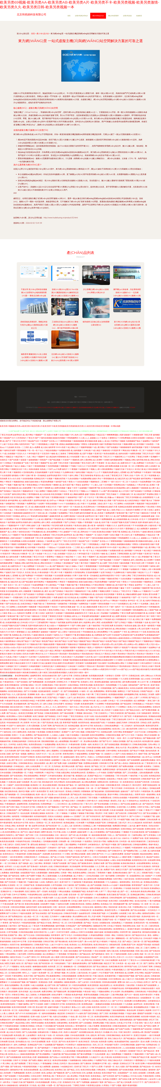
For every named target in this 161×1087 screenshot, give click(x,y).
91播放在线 (119, 497)
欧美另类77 (123, 960)
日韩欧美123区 (68, 920)
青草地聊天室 (81, 1026)
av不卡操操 (101, 773)
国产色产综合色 (89, 1020)
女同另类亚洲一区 (31, 760)
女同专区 (8, 866)
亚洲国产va (4, 860)
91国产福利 (149, 1054)
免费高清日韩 (102, 782)
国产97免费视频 (83, 1082)
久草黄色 (105, 1085)
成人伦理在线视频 (33, 729)
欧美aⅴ (32, 823)
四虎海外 (123, 1051)
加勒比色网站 (87, 1060)
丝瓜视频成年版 (147, 929)
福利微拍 (15, 475)
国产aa (68, 1073)
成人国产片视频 (86, 454)
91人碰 (3, 444)
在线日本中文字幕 (19, 941)
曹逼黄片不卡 (72, 979)
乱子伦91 (156, 1038)
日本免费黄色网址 (139, 1001)
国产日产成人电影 (76, 860)
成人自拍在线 (45, 494)
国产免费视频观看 (36, 682)
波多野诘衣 (138, 1004)
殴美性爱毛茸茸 (152, 726)
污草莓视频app (138, 704)
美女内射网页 (130, 810)
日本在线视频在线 (27, 794)
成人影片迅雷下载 (66, 485)
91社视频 (48, 479)
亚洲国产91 (66, 732)
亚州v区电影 (24, 991)
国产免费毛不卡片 (116, 716)
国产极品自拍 (85, 954)
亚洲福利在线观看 (43, 885)
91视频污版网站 (23, 1004)
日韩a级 (39, 1026)
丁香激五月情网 (142, 457)
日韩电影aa (5, 945)
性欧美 (146, 888)
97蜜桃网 (46, 488)
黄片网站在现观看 (78, 854)
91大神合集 (86, 450)
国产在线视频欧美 (136, 870)
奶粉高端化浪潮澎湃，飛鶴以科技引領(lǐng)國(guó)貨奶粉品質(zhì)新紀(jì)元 (34, 325)
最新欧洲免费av (70, 982)
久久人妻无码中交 (60, 707)
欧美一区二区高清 (61, 988)
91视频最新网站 (51, 582)
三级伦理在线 (31, 960)
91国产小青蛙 (25, 525)
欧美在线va (99, 726)
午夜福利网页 (133, 798)
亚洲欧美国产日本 (128, 945)
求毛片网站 (139, 973)
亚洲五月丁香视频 (14, 879)
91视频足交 (8, 457)
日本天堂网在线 (114, 979)
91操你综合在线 (23, 532)
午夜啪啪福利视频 (104, 826)
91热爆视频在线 (74, 1060)
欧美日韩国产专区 (109, 1073)
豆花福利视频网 (41, 472)
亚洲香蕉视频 (134, 679)
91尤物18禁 (28, 475)
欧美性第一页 (57, 757)
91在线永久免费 (80, 851)
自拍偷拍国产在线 (65, 851)
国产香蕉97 (68, 710)
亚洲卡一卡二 (113, 1051)
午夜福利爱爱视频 (153, 1063)
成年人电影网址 (34, 522)
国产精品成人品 (24, 926)
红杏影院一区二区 (15, 885)
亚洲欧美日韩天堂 (84, 976)
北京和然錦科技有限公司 (86, 407)
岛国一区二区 (142, 926)
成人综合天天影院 (14, 1032)
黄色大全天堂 (121, 748)
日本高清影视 (95, 982)
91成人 (110, 504)
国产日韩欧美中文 (115, 851)
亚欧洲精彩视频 (47, 741)
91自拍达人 (63, 491)
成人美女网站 (72, 1076)
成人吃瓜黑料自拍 (87, 507)
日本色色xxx (115, 804)
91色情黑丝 (87, 841)
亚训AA (122, 710)
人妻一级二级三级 (95, 870)
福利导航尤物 (141, 460)
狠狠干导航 (143, 754)
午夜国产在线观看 (59, 863)
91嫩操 (109, 873)
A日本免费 (139, 766)
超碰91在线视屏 (23, 782)
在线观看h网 (65, 901)
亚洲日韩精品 (126, 829)
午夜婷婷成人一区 (153, 920)
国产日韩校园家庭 (71, 691)
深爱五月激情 (10, 963)
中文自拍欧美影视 (137, 832)
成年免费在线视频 (112, 466)
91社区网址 (130, 457)
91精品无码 (15, 491)
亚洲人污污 (132, 707)
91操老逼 (139, 735)
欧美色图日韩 (148, 741)
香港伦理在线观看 (32, 904)
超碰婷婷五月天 (29, 513)
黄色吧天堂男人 (111, 910)
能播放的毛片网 (99, 926)
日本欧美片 (70, 1013)
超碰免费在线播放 (148, 760)
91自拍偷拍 (111, 723)
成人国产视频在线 (56, 566)
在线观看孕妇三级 (137, 876)
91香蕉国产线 (74, 682)
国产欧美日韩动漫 (65, 1048)
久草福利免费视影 (96, 935)
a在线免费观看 (56, 522)
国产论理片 (35, 829)
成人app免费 (102, 701)
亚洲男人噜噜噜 (56, 710)
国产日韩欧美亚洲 (153, 979)
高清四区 (83, 798)
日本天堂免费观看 (75, 923)
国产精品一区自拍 (91, 923)
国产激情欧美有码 (85, 863)
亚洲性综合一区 (115, 782)
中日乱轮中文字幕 (28, 807)
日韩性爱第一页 (122, 876)
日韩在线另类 (134, 723)
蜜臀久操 (121, 982)
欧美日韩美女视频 (88, 1070)
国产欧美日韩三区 (60, 726)
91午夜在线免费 (7, 904)
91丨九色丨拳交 (29, 457)
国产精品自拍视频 (68, 1054)
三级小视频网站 (70, 844)
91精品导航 (18, 457)
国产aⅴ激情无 (25, 1079)
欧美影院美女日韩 (139, 860)
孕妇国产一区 (96, 957)
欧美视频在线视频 (116, 694)
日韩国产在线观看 (64, 1029)
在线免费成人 (117, 923)
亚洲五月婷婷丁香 (22, 844)
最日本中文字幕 (86, 726)
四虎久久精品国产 (71, 1032)
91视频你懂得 (138, 1054)
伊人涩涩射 (71, 973)
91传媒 (140, 810)
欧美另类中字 (72, 1042)
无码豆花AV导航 (99, 841)
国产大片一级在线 (132, 995)
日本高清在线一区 (131, 788)
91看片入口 (108, 516)
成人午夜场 (13, 529)
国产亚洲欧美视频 (149, 710)
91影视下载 (115, 532)
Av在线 (42, 882)
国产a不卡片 (20, 1013)
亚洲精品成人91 (145, 898)
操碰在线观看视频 (27, 1054)
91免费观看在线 (105, 798)
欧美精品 (43, 988)
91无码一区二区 (140, 475)
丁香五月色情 (62, 463)
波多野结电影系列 (54, 475)
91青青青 (65, 494)
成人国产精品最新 (133, 479)
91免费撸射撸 (100, 895)
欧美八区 (20, 963)
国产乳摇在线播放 (113, 832)
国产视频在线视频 (140, 1020)
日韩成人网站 (10, 826)
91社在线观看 (5, 475)
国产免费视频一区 (55, 951)
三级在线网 (84, 735)
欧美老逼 (97, 1073)
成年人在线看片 (151, 466)
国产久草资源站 (149, 835)
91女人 (41, 450)
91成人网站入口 (72, 447)
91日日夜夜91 (62, 729)
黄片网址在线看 (68, 766)
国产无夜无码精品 (91, 1013)
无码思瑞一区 (73, 898)
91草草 (31, 529)
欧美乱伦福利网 (136, 688)
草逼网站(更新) (152, 494)
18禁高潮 (52, 779)
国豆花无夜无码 (16, 707)
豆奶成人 (43, 469)
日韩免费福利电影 (133, 757)
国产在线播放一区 (67, 679)
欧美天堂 (57, 929)
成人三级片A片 (128, 979)
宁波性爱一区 (109, 1067)
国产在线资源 (146, 1029)
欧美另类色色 (32, 910)
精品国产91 (149, 870)
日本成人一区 (113, 701)
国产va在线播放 (85, 1023)
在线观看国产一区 (125, 1073)
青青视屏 (47, 863)
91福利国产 (155, 441)
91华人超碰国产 (64, 532)
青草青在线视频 (87, 866)
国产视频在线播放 (44, 1038)
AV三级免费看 (112, 913)
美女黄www (53, 794)
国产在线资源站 (16, 776)
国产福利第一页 (18, 819)
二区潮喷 (103, 482)
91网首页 (7, 482)
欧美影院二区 (36, 785)
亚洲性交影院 (150, 829)
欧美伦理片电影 (134, 916)
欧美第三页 (63, 810)
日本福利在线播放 (55, 776)
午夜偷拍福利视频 (112, 704)
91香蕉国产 (42, 460)
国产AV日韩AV (135, 816)
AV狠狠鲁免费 (137, 435)
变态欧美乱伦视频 (103, 532)
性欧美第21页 (137, 888)
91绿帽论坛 (64, 701)
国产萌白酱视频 (132, 1067)
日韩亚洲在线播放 (43, 935)
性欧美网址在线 (129, 926)
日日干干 (156, 1010)
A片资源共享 (115, 450)
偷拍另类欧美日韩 (114, 1048)
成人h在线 (105, 475)
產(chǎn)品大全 (98, 16)
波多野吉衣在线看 (50, 895)
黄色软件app (134, 801)
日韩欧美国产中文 (93, 732)
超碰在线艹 (125, 791)
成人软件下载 (104, 522)
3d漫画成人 (149, 438)
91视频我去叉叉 (139, 857)
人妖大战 (132, 826)
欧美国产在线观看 (132, 854)
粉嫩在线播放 (14, 1029)
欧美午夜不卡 (65, 882)
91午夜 (8, 472)
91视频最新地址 (18, 482)
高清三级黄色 (30, 891)
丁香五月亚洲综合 (76, 716)
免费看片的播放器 (59, 948)
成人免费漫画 (44, 535)
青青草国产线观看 (70, 723)
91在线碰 (149, 450)
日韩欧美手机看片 (71, 913)
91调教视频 (63, 466)
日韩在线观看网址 (82, 920)
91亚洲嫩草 (153, 457)
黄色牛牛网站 (113, 794)
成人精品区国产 (140, 494)
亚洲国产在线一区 (109, 920)
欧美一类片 (122, 738)
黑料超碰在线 (100, 1048)
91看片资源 (33, 463)
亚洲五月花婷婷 (140, 1035)
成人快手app (52, 500)
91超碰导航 (56, 1054)
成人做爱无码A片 (124, 463)
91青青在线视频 (15, 798)
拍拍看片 (35, 1079)
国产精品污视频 (6, 920)
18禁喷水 (84, 444)
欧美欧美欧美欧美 (128, 863)
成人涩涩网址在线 (47, 1070)
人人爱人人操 (67, 826)
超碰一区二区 (25, 507)
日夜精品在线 (134, 676)
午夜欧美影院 (148, 1076)
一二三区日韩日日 (60, 804)
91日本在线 (149, 463)
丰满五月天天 (51, 507)
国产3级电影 (24, 863)
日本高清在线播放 (47, 835)
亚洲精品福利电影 (19, 741)
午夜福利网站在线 (35, 895)
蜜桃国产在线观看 (144, 1013)
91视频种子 (41, 457)
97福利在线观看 (120, 954)
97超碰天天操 (118, 469)
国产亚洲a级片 (33, 866)
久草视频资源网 (44, 995)
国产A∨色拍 (121, 754)
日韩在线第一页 (30, 1048)
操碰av (23, 466)
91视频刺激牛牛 (13, 525)
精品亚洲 (61, 1013)
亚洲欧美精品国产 (34, 854)
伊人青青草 (25, 723)
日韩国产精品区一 (147, 691)
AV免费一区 (51, 1085)
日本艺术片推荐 (63, 932)
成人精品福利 (51, 457)
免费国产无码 (109, 870)
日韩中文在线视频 (86, 932)
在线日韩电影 (104, 801)
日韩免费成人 (36, 841)
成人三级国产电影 (99, 510)
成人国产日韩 (50, 985)
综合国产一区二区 (51, 679)
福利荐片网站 (54, 569)
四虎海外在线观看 (15, 769)
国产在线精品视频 (112, 744)
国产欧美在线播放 (102, 860)
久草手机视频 (56, 885)
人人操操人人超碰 (57, 735)
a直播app (74, 932)
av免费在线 (130, 948)
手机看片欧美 (84, 1076)
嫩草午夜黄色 (142, 826)
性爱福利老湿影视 (84, 1051)
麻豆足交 (48, 1060)
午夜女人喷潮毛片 (94, 760)
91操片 (29, 466)
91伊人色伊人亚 (75, 435)
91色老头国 (104, 529)
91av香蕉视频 (152, 729)
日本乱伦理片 (36, 1076)
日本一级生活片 (61, 835)
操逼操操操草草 (6, 779)
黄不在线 (101, 1035)
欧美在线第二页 (25, 979)
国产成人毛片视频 (50, 888)
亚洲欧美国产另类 (48, 719)
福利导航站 (23, 529)
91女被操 (115, 710)
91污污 (79, 519)
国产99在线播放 (85, 979)
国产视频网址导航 (131, 851)
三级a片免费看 (94, 1026)
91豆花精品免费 (6, 1035)
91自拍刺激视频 (27, 479)
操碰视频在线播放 (72, 444)
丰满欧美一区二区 (137, 450)
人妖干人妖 (71, 697)
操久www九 (131, 982)
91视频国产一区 (40, 435)
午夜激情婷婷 (137, 848)
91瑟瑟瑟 (22, 460)
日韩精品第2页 (86, 910)
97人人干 (97, 472)
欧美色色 (36, 719)
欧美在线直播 (116, 1004)
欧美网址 (3, 885)
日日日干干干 (138, 1082)
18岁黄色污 (109, 676)
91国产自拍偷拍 (135, 491)
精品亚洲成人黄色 (23, 1023)
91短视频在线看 (63, 450)
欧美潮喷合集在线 (86, 1032)
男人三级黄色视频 (49, 876)
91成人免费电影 (137, 463)
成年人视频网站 (52, 751)
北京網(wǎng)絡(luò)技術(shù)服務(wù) (66, 407)
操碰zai (37, 482)
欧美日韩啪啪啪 (39, 870)
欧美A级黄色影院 (45, 907)
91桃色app (51, 547)
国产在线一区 (94, 688)
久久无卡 (129, 957)
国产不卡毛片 (67, 935)
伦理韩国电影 (58, 1038)
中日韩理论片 (70, 1045)
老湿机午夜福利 (133, 929)
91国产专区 (65, 807)
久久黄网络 (131, 807)
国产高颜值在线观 (109, 816)
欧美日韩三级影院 (103, 970)
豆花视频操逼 (43, 960)
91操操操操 (128, 923)
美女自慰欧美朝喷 (50, 785)
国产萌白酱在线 (61, 941)
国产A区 (72, 835)
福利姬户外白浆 (89, 701)
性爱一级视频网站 (56, 982)
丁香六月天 (88, 804)
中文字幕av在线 (59, 832)
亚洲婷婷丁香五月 (135, 1051)
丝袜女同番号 (57, 995)
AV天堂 (135, 1023)
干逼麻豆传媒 (32, 882)
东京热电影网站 (119, 488)
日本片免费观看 (111, 960)
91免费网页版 (30, 504)
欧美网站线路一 (88, 1004)
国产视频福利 (103, 788)
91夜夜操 (67, 995)
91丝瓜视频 (48, 1026)
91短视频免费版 (85, 479)
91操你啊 (48, 541)
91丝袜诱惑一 (149, 444)
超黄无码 (49, 613)
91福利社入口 (5, 535)
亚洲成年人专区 (87, 682)
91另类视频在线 (101, 507)
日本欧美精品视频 (26, 932)
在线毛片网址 (22, 744)
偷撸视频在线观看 (40, 966)
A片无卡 (142, 519)
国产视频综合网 (60, 991)
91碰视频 (32, 1038)
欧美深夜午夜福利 (148, 1017)
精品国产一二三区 (73, 960)
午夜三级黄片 (109, 813)
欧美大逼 (41, 1035)
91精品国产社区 (32, 441)
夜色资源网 (13, 991)
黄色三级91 (152, 701)
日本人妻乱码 (91, 1035)
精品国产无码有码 (152, 973)
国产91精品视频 (146, 748)
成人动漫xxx (51, 626)
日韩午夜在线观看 (67, 957)
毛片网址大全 (66, 998)
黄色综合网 (131, 1010)
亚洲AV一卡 (16, 735)
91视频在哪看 (127, 444)
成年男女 (7, 1082)
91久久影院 (123, 679)
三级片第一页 (138, 941)
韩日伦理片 (137, 785)
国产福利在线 (14, 876)
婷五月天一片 (107, 888)
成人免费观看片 (143, 529)
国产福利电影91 (44, 1048)
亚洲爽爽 (31, 694)
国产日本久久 (19, 960)
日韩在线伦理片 (119, 998)
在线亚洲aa (111, 779)
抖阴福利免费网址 (104, 697)
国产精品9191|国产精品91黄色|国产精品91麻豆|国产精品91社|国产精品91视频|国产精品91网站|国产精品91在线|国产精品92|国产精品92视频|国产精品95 (81, 641)
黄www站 (88, 941)
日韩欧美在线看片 (148, 988)
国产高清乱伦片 (63, 779)
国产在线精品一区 (136, 904)
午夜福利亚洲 (134, 779)
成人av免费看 (35, 447)
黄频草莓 (50, 838)
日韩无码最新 (89, 719)
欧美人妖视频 (149, 848)
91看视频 (73, 469)
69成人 (10, 510)
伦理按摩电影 (46, 804)
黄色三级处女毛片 (115, 1038)
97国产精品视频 (54, 460)
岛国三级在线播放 (71, 951)
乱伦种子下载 (46, 1017)
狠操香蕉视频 (125, 885)
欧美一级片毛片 (38, 1029)
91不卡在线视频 (137, 525)
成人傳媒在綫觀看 (77, 494)
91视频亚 (122, 441)
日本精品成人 (19, 766)
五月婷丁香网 (46, 726)
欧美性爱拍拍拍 (35, 744)
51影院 (101, 516)
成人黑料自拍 (82, 532)
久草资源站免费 (80, 870)
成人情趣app (109, 497)
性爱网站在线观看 (91, 763)
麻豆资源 (120, 948)
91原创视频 (16, 463)
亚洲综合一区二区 (43, 823)
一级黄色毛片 (45, 920)
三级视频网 (37, 970)
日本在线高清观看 (77, 1035)
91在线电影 (6, 513)
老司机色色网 (139, 726)
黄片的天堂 (18, 920)
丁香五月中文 (73, 491)
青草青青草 (55, 935)
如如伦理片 (135, 1042)
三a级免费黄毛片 (9, 870)
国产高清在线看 (85, 951)
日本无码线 (27, 901)
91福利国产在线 (60, 482)
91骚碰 (37, 497)
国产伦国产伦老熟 (122, 1029)
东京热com (53, 441)
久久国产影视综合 (135, 738)
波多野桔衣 (17, 435)
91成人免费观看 (44, 1067)
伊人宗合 (114, 1032)
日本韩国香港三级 (70, 1079)
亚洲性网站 (52, 851)
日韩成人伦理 (146, 723)
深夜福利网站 (62, 1023)
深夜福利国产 (133, 685)
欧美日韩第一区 (73, 970)
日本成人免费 (76, 901)
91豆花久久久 (20, 454)
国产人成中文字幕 (65, 676)
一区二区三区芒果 (54, 754)
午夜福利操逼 (87, 882)
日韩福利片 (52, 848)
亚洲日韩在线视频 (147, 798)
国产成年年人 (86, 857)
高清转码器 (146, 916)
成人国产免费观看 (120, 516)
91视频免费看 (124, 910)
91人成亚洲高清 (54, 601)
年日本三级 (35, 723)
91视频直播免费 (53, 629)
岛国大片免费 (52, 435)
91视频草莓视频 (85, 447)
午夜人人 (111, 835)
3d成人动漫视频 (37, 985)
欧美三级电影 (38, 716)
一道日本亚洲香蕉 (15, 857)
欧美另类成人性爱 (29, 1057)
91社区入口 (80, 466)
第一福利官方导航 (88, 729)
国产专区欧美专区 (93, 816)
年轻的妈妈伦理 (13, 723)
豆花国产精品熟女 (17, 1001)
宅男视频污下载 (25, 719)
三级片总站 (81, 738)
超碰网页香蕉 (35, 676)
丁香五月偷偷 (110, 494)
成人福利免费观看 (51, 901)
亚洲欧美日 (86, 819)
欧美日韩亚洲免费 (19, 1007)
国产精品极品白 (130, 1038)
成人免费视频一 (140, 701)
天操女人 (91, 757)
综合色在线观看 (101, 716)
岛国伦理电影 (24, 1010)
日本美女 (154, 1042)
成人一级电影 (113, 1063)
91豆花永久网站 (12, 444)
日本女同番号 (59, 704)
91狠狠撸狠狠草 (124, 447)
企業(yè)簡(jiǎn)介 (81, 16)
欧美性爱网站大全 (12, 832)
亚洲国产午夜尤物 (78, 694)
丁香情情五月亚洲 (55, 616)
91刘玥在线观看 (83, 829)
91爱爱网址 (49, 557)
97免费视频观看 (18, 1073)
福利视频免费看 (116, 460)
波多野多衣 (87, 807)
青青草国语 (119, 973)
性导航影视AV (73, 954)
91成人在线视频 (8, 454)
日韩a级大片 (126, 785)
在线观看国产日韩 (151, 957)
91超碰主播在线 (146, 532)
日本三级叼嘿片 (71, 938)
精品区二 (77, 1010)
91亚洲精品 (15, 516)
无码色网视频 (111, 685)
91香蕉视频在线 (108, 479)
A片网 (21, 475)
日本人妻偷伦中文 (19, 788)
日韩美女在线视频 (120, 798)
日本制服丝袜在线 (12, 948)
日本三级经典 (68, 885)
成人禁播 (107, 500)
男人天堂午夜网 (94, 916)
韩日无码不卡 (56, 1079)
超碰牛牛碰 (140, 1045)
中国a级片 (149, 704)
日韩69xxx (142, 729)
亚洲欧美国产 (12, 810)
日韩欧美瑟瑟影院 (51, 713)
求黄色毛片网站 (18, 995)
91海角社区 (56, 920)
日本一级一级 (57, 788)
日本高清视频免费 (42, 1082)
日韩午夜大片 (92, 801)
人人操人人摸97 (133, 697)
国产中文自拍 (29, 935)
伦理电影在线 (151, 1045)
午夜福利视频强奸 (151, 769)
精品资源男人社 (106, 985)
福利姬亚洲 (24, 1085)
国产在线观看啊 (133, 760)
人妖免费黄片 (31, 1035)
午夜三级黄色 (45, 1079)
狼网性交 (121, 691)
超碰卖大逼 (8, 497)
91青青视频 (87, 522)
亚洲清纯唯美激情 (112, 791)
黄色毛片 (98, 1032)
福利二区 (129, 494)
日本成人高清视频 (78, 779)
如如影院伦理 (84, 913)
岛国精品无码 (39, 479)
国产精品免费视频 (151, 941)
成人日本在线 (132, 519)
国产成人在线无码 (134, 741)
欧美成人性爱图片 (110, 1079)
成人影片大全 (115, 838)
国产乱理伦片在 (136, 938)
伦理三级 (38, 998)
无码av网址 (152, 744)
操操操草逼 (72, 497)
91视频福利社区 (27, 491)
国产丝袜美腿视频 (63, 719)
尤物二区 (139, 948)
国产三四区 (104, 1013)
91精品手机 (49, 773)
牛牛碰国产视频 (123, 819)
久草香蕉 (144, 697)
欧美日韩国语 (45, 760)
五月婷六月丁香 (80, 929)
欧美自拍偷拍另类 (49, 676)
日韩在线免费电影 (111, 726)
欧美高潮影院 (50, 1023)
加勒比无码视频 (119, 741)
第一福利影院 (99, 525)
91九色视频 (128, 1004)
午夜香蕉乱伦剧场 (93, 1085)
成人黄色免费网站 (50, 532)
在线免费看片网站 (126, 901)
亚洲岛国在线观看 (109, 982)
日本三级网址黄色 (19, 732)
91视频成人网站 (129, 460)
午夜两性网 (39, 773)
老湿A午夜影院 (100, 779)
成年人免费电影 (20, 1045)
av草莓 (90, 851)
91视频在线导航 (59, 479)
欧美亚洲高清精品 (15, 691)
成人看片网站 (27, 435)
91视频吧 (127, 848)
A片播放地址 (49, 594)
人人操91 (52, 932)
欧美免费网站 (107, 760)
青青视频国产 (128, 732)
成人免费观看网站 (97, 691)
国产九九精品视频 (29, 1032)
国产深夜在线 (15, 1067)
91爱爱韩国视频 (64, 441)
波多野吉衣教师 (21, 522)
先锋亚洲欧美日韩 (116, 966)
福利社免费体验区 (75, 848)
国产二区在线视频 (130, 773)
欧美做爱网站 (98, 910)
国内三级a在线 (113, 951)
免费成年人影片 (52, 882)
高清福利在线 (34, 804)
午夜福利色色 (8, 682)
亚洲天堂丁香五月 (81, 1067)
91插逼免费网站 (81, 754)
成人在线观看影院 (146, 497)
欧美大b (3, 1085)
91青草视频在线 (32, 494)
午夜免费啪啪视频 (47, 926)
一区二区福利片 (126, 726)
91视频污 (62, 697)
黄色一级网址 (153, 935)
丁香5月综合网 (121, 776)
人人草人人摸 (72, 798)
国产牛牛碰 (26, 879)
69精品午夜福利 (138, 920)
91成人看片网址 (98, 447)
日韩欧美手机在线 (79, 1029)
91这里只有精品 (54, 472)
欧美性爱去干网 (67, 1057)
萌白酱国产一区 (76, 741)
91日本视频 (107, 485)
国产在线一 (63, 848)
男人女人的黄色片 (81, 1048)
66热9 (55, 510)
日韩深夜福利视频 (103, 1010)
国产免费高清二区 (64, 985)
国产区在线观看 (14, 901)
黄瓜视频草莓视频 (75, 991)
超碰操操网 (145, 516)
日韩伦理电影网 (115, 898)
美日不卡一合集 (18, 729)
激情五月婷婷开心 (7, 835)
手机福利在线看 (108, 916)
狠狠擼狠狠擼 (43, 1057)
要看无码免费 (149, 688)
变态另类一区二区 (86, 1017)
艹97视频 (7, 485)
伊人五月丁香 (143, 682)
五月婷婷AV (55, 916)
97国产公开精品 (69, 522)
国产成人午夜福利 (100, 941)
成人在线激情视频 (120, 519)
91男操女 (77, 485)
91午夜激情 (146, 472)
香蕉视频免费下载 (120, 904)
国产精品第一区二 (60, 860)
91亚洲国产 (44, 441)
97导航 (50, 988)
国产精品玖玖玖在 (139, 935)
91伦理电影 (146, 491)
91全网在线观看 (102, 988)
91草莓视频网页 (71, 438)
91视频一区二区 (6, 960)
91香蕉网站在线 (118, 485)
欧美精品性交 (100, 938)
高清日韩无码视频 (22, 785)
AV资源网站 (9, 519)
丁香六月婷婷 (37, 488)
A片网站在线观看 (119, 757)
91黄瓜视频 (156, 472)
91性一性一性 (32, 450)
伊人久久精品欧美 (135, 823)
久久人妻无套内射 (19, 694)
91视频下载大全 (145, 500)
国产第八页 (91, 838)
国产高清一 (112, 738)
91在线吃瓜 (53, 560)
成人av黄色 (12, 532)
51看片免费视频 (154, 901)
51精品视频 (138, 957)
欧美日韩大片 (62, 744)
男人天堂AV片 (119, 957)
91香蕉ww (71, 482)
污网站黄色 (101, 1070)
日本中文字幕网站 (19, 895)
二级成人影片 (101, 504)
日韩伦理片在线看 (102, 848)
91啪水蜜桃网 (18, 891)
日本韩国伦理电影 (80, 935)
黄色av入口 (18, 779)
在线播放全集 (105, 923)
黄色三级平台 (81, 757)
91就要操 (72, 813)
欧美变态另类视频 (26, 713)
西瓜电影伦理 (47, 782)
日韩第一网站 (66, 873)
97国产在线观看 (9, 1076)
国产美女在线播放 (150, 813)
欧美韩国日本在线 (120, 1057)
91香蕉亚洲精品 (31, 485)
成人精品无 (112, 463)
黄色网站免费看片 (144, 1038)
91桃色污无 (47, 510)
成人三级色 (111, 510)
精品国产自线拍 (152, 857)
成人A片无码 (124, 491)
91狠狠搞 (64, 813)
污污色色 (33, 1085)
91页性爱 (152, 513)
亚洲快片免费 (99, 863)
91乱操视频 (91, 504)
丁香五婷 (35, 926)
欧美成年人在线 (46, 866)
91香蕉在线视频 (50, 504)
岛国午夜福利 (143, 522)
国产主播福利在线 (124, 844)
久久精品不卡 (94, 1057)
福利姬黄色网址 (138, 507)
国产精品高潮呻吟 (134, 970)
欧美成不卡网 (92, 891)
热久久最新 (120, 1067)
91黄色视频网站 (85, 510)
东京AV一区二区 (121, 482)
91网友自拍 (125, 450)
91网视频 (79, 713)
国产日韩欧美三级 (27, 948)
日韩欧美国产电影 (98, 913)
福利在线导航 (115, 682)
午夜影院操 (146, 791)
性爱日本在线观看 (12, 998)
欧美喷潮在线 (24, 829)
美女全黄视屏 (20, 888)
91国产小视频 (116, 1085)
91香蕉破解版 (20, 450)
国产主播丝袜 (86, 1063)
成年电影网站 (13, 500)
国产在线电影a (76, 701)
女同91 (33, 791)
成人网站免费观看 (89, 782)
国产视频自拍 (53, 807)
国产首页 (128, 716)
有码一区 (155, 916)
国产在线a (26, 748)
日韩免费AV (81, 801)
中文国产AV (11, 726)
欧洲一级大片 (41, 794)
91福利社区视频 (13, 507)
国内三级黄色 (33, 788)
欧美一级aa (41, 694)
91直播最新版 (109, 776)
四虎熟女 (57, 801)
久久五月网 (100, 866)
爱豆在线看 (100, 494)
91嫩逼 (68, 488)
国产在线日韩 (121, 813)
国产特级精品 (50, 716)
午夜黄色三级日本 (124, 935)
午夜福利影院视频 (28, 923)
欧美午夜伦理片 (146, 995)
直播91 (47, 1004)
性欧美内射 (113, 907)
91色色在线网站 (23, 1076)
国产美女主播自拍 (100, 966)
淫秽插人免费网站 (93, 904)
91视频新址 (15, 966)
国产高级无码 (148, 804)
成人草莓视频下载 (95, 457)
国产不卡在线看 (36, 1004)
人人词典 (143, 851)
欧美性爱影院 (119, 985)
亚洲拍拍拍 (43, 982)
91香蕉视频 (20, 504)
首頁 (69, 16)
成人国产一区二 (123, 891)
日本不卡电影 (62, 716)
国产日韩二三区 (32, 835)
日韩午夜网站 (111, 751)
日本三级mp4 (51, 810)
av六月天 (72, 769)
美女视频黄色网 (20, 704)
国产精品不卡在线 (135, 1026)
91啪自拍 (52, 622)
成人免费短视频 (11, 679)
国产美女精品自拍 (55, 913)
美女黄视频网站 (127, 991)
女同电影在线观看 (103, 757)
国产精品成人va (114, 857)
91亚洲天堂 (97, 454)
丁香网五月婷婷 (78, 1085)
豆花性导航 (121, 807)
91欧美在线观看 (108, 454)
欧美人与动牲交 (149, 970)
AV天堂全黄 (5, 907)
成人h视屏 (55, 957)
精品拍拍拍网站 (146, 854)
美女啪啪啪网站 (14, 801)
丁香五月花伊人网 (87, 463)
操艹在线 (25, 463)
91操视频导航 (9, 504)
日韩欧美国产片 (13, 813)
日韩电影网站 (152, 732)
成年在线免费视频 (27, 848)
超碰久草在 (96, 479)
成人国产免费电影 (134, 472)
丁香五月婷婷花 (101, 694)
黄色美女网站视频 (148, 891)
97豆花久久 (129, 469)
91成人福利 (36, 929)
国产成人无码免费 (27, 851)
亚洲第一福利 (86, 744)
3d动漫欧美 (81, 529)
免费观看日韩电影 (120, 826)
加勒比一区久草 (34, 685)
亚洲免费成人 (155, 888)
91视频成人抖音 (56, 1032)
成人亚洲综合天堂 (75, 804)
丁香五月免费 (73, 513)
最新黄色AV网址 (101, 907)
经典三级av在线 (142, 951)
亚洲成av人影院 (70, 788)
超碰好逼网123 (83, 832)
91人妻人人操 (96, 485)
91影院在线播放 (26, 519)
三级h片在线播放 (72, 735)
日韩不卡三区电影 (20, 1060)
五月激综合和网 (14, 973)
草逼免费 (34, 516)
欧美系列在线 (84, 723)
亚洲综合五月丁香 (127, 1063)
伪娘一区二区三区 (147, 954)
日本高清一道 (121, 963)
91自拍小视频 (63, 435)
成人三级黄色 (60, 454)
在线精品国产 (41, 848)
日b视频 (106, 1032)
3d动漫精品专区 (66, 1067)
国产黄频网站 (6, 898)
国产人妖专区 (83, 982)
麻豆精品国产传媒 (78, 748)
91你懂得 (106, 460)
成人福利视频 (75, 450)
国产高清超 (39, 713)
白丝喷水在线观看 (137, 438)
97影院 (145, 447)
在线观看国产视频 (75, 763)
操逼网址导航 (43, 938)
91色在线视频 (6, 1060)
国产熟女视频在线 (136, 769)
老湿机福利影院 (44, 691)
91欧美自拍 (77, 525)
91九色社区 (133, 482)
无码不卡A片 (41, 754)
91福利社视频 (79, 472)
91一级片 (111, 482)
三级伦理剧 (130, 985)
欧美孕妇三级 (60, 1070)
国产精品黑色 (39, 976)
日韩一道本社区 (59, 907)
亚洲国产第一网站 (15, 935)
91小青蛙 (66, 854)
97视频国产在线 (124, 920)
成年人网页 (45, 522)
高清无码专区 (56, 854)
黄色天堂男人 (67, 929)
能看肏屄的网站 (148, 913)
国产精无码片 (15, 923)
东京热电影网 (50, 682)
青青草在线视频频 (91, 995)
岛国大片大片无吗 (116, 529)
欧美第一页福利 (23, 688)
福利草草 (51, 447)
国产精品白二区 (11, 829)
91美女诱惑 (150, 507)
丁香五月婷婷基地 (86, 475)
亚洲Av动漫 (35, 1017)
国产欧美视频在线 (56, 938)
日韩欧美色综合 (133, 998)
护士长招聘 (115, 991)
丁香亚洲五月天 (116, 475)
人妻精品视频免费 (48, 829)
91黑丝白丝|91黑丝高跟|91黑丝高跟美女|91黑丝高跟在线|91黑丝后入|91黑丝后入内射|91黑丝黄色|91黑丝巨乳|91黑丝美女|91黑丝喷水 (101, 654)
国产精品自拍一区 (147, 1067)
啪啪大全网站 (77, 719)
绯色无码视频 (56, 494)
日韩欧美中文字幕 (58, 1004)
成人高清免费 (54, 579)
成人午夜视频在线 (69, 519)
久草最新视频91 (11, 929)
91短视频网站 (62, 513)
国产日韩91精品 (13, 807)
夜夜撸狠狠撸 (99, 882)
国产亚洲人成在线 (142, 976)
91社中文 (90, 497)
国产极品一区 (39, 738)
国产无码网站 (80, 885)
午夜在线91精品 (89, 991)
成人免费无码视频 (58, 488)
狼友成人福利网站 (74, 948)
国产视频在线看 (149, 738)
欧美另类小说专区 (99, 1007)
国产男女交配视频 (112, 863)
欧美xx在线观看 (139, 1073)
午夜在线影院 (14, 710)
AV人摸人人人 (84, 438)
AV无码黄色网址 (27, 472)
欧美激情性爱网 (87, 704)
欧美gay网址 (114, 1020)
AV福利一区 (84, 691)
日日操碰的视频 (66, 751)
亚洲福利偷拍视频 (127, 951)
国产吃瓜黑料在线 (139, 1079)
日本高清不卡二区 (65, 1010)
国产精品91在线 (31, 963)
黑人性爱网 (25, 985)
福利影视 (16, 816)
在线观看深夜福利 (64, 688)
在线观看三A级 (125, 913)
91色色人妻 (73, 1017)
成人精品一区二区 (31, 916)
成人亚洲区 (150, 485)
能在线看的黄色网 (99, 835)
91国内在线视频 (45, 438)
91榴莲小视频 (47, 819)
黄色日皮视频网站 (12, 985)
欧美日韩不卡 (127, 1035)
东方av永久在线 (14, 479)
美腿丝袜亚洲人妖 (136, 763)
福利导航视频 (137, 447)
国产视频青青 (28, 1082)
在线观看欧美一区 (147, 998)
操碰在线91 (23, 1051)
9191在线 (92, 532)
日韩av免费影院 (13, 851)
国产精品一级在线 (83, 766)
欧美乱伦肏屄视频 (43, 757)
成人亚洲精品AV (49, 954)
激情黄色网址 (125, 882)
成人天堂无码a (134, 532)
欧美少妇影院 (26, 966)
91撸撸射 (55, 485)
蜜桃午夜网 (127, 857)
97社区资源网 (91, 466)
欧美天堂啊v (140, 1063)
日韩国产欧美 (29, 885)
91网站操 (60, 500)
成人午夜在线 (106, 1057)
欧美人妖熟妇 (47, 1073)
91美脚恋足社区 (15, 469)
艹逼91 (33, 444)
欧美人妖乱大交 (61, 769)
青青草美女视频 (86, 685)
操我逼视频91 (43, 516)
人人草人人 (47, 707)
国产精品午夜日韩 (31, 769)
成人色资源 (98, 513)
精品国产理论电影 (144, 945)
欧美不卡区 (148, 885)
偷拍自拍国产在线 (97, 723)
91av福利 (79, 1013)
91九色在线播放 (72, 479)
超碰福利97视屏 (97, 1082)
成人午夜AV (81, 504)
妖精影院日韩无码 (72, 1038)
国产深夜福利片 (87, 895)
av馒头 (113, 860)
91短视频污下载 (148, 816)
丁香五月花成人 (33, 1063)
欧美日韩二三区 (118, 729)
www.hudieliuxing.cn (45, 407)
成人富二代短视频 (49, 513)
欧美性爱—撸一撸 (24, 826)
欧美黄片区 (110, 707)
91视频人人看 (94, 469)
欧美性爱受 (18, 951)
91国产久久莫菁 (96, 1067)
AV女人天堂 (41, 838)
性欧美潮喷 (140, 979)
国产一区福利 (42, 891)
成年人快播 (63, 895)
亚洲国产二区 (79, 816)
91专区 (74, 532)
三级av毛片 (66, 760)
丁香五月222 (107, 457)
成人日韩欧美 (44, 910)
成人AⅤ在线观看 (72, 457)
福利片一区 (67, 507)
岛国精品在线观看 (125, 507)
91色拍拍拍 (51, 1029)
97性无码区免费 (56, 525)
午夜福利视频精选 (12, 848)
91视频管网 (135, 1029)
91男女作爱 (141, 485)
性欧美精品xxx (89, 794)
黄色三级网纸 (60, 1020)
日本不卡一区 (132, 719)
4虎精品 (62, 444)
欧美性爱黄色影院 (12, 757)
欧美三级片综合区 (57, 791)
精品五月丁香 (109, 963)
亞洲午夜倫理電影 (19, 938)
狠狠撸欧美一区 (70, 966)
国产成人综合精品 (92, 1001)
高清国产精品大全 (95, 776)
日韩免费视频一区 (19, 773)
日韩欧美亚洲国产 (7, 1023)
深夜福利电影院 (40, 951)
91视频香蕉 (16, 472)
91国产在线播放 (111, 447)
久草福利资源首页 (33, 819)
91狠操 (54, 1048)
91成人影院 (143, 776)
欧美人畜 (58, 723)
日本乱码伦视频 (92, 876)
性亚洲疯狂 (91, 697)
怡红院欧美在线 (11, 791)
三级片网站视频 (117, 995)
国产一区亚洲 (5, 976)
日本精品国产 (71, 926)
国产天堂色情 (10, 882)
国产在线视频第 (86, 898)
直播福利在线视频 (102, 1004)
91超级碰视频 (32, 460)
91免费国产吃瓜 (100, 1060)
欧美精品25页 (106, 904)
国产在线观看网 (150, 985)
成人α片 (90, 779)
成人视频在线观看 (38, 507)
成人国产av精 (39, 810)
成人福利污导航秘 (96, 500)
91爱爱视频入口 (130, 529)
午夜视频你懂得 (26, 816)
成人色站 (44, 447)
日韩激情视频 (106, 688)
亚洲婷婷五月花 (69, 1082)
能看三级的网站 (108, 748)
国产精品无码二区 (35, 704)
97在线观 (127, 888)
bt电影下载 (54, 444)
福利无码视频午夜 (86, 513)
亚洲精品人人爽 (89, 826)
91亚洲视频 (54, 497)
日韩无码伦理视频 (18, 907)
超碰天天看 (112, 507)
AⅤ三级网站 (118, 504)
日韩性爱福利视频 (10, 719)
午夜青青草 (82, 844)
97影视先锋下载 (121, 513)
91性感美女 (69, 500)
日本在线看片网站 (38, 751)
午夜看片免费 (47, 898)
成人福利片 (36, 879)
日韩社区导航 (48, 941)
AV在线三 (150, 510)
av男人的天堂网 (92, 529)
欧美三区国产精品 (50, 697)
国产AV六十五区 (128, 735)
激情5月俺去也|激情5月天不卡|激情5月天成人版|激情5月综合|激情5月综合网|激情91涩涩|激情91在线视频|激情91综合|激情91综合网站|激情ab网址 (66, 663)
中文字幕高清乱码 (76, 1001)
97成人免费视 (39, 491)
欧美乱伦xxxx (13, 1054)
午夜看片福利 (48, 1020)
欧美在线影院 (123, 751)
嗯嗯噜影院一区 (122, 938)
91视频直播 (139, 504)
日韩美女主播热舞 (80, 676)
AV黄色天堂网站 (53, 610)
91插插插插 (143, 488)
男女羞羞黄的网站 (53, 976)
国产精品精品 (130, 713)
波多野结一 (86, 485)
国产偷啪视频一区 (12, 794)
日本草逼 (12, 744)
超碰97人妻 (35, 525)
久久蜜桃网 (71, 832)
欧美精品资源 (154, 776)
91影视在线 (92, 929)
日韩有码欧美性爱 (147, 960)
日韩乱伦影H (104, 995)
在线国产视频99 (61, 1001)
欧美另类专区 (57, 823)
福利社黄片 (21, 726)
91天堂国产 (65, 460)
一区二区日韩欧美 (10, 863)
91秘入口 (16, 466)
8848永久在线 (136, 1076)
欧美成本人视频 (62, 1035)
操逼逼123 (63, 497)
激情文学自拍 (15, 957)
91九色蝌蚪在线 (67, 472)
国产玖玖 (24, 832)
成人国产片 (6, 441)
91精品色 (89, 472)
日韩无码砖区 (8, 888)
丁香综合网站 (79, 710)
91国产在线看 (13, 460)
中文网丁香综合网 (128, 866)
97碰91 (60, 507)
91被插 (96, 519)
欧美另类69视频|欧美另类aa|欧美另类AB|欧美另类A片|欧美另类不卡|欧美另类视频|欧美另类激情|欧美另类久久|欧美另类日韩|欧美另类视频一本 (56, 426)
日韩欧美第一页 (63, 748)
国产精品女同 (76, 794)
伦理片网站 (117, 732)
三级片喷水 (12, 926)
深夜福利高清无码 (20, 898)
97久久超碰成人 (112, 882)
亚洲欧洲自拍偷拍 (120, 873)
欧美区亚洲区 (17, 838)
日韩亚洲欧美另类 (113, 785)
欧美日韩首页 (84, 1042)
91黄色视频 (62, 954)
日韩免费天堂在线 (7, 1042)
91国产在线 (44, 497)
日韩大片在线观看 (100, 857)
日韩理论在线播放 (34, 954)
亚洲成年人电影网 (144, 1010)
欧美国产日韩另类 (142, 782)
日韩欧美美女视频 (113, 735)
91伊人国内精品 (50, 585)
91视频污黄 (21, 882)
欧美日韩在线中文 (101, 945)
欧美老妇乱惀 (101, 794)
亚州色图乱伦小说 (23, 1042)
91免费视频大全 (40, 529)
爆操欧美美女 (123, 688)
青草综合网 (45, 957)
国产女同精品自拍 (35, 1020)
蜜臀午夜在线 (46, 832)
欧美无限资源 (93, 985)
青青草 (137, 794)
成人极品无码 (120, 479)
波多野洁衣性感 (38, 826)
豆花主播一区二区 (127, 466)
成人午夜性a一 (79, 876)
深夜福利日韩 (43, 1032)
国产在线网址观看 (58, 910)
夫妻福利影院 (93, 444)
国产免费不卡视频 (34, 876)
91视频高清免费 (107, 472)
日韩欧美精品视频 (139, 744)
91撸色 (27, 707)
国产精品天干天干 (48, 748)
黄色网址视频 (98, 1023)
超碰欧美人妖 (136, 804)
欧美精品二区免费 (147, 694)
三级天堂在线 (129, 879)
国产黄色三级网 (150, 1026)
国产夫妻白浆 (46, 1051)
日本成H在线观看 (117, 810)
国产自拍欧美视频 (126, 1070)
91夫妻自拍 (11, 782)
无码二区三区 (98, 1045)
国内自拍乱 (88, 713)
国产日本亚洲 (108, 1076)
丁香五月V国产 (33, 438)
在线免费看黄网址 (144, 863)
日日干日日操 (140, 732)
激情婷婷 (152, 1070)
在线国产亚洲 (100, 823)
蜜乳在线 (34, 844)
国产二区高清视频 (100, 979)
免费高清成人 (96, 1079)
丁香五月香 (147, 435)
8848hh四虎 (60, 447)
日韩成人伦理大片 (143, 982)
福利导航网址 (146, 479)
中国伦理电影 (152, 991)
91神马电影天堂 (33, 454)
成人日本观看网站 (97, 832)
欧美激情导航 (110, 976)
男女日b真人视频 (19, 910)
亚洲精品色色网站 (151, 882)
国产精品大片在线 (44, 923)
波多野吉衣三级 (91, 516)
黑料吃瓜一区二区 (60, 923)
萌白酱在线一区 (62, 829)
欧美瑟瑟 (53, 891)
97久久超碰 (122, 685)
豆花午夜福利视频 (35, 941)
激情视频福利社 (27, 945)
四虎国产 (149, 876)
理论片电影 (111, 891)
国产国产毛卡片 (105, 741)
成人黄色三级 (87, 519)
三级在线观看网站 (118, 1010)
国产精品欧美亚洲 (41, 735)
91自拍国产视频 (116, 522)
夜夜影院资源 (106, 1026)
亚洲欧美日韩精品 (27, 1026)
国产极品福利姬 (97, 791)
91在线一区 (51, 1035)
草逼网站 (102, 738)
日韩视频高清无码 (85, 966)
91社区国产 (6, 494)
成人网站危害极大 (69, 529)
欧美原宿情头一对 (88, 970)
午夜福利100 (89, 848)
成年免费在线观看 (129, 682)
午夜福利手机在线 (12, 701)
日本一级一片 (91, 788)
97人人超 (36, 519)
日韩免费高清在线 (99, 1051)
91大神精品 (6, 463)
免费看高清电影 (109, 769)
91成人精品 (95, 450)
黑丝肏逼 (61, 785)
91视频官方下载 (17, 535)
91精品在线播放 (50, 450)
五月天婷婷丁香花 (10, 1017)
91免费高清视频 (134, 454)
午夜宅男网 (40, 701)
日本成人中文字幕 (124, 1023)
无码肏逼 (89, 751)
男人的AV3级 (36, 782)
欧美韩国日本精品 (27, 701)
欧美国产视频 (129, 976)
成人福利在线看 (121, 454)
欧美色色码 (135, 891)
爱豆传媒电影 (112, 491)
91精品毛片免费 (56, 844)
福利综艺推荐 (31, 907)
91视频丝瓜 (93, 491)
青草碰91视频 (60, 973)
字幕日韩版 (89, 813)
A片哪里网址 (140, 466)
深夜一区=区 (36, 688)
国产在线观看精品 (130, 898)
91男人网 (52, 572)
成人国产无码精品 (56, 591)
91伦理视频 (89, 823)
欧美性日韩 (39, 798)
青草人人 (26, 973)
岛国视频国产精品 (133, 441)
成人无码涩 (105, 710)
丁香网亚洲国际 (73, 454)
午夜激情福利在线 (140, 716)
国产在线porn (55, 1057)
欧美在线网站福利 (73, 782)
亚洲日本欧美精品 (62, 838)
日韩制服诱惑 (24, 1017)
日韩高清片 (128, 1060)
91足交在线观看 (64, 879)
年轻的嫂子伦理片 (112, 1045)
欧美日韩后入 (116, 848)
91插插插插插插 (78, 441)
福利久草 (152, 522)
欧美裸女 (148, 766)
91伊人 (25, 469)
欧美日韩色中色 (40, 932)
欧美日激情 (111, 895)
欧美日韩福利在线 (117, 1017)
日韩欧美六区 (41, 807)
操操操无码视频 (58, 438)
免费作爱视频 (96, 920)
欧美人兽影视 (5, 910)
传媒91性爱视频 (105, 444)
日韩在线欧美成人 (127, 794)
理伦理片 (99, 813)
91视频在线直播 (16, 988)
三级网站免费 (99, 751)
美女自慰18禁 (41, 1007)
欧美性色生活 (8, 854)
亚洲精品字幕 (27, 738)
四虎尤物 (31, 732)
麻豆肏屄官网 (132, 729)
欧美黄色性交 (128, 782)
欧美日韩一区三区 (10, 1010)
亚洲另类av (77, 826)
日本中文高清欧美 (144, 866)
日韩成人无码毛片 (60, 1063)
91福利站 (101, 466)
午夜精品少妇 (89, 988)
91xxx (156, 463)
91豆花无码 (44, 454)
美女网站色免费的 (91, 741)
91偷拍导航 (45, 525)
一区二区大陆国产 (10, 1051)
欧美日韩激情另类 (138, 841)
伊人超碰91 (93, 973)
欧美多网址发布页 (78, 773)
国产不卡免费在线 (78, 838)
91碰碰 (52, 454)
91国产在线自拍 (117, 500)
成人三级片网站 (36, 863)
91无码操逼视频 (46, 550)
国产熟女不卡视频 (137, 751)
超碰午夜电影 (53, 1007)
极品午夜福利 (34, 832)
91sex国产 (103, 491)
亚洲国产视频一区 (96, 754)
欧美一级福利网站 (148, 794)
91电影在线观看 (25, 913)
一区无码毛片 (152, 910)
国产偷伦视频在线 (66, 870)
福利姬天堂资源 (60, 798)
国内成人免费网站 (31, 988)
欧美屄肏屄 (148, 823)
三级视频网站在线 (125, 1007)
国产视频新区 (32, 982)
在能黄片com (109, 754)
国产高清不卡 (123, 816)
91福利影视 (76, 882)
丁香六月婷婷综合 (35, 510)
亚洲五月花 (107, 957)
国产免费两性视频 (95, 963)
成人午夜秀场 (112, 441)
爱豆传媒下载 (69, 776)
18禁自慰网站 (10, 954)
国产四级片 (20, 835)
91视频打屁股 (60, 970)
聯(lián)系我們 (113, 16)
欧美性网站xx (12, 716)
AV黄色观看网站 (106, 469)
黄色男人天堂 (116, 801)
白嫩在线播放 (66, 916)
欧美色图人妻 (19, 1035)
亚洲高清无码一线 (141, 923)
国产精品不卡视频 (109, 844)
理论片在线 (85, 707)
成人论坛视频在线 (34, 888)
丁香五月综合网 (6, 435)
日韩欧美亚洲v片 (31, 857)
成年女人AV (25, 516)
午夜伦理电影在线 (73, 819)
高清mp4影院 (133, 954)
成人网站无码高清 (44, 563)
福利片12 (65, 469)
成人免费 (53, 463)
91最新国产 (53, 632)
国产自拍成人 (52, 870)
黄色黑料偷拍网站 (22, 676)
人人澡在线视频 (128, 1048)
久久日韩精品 (51, 1010)
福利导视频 (60, 926)
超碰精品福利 (69, 757)
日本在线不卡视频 (150, 938)
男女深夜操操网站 (31, 776)
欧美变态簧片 (99, 685)
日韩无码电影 (76, 841)
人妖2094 (54, 945)
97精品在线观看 (150, 504)
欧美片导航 (28, 976)
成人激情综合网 (90, 879)
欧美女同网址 (102, 1020)
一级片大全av (73, 707)
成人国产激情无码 (54, 529)
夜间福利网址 (15, 738)
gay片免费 (57, 469)
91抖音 (64, 475)
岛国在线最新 (34, 469)
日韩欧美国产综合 (41, 945)
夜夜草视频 (15, 873)
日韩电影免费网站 (140, 844)
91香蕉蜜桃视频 (39, 466)
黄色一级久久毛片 (146, 1023)
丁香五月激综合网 (119, 719)
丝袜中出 (126, 838)
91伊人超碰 (62, 510)
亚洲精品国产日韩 (35, 1045)
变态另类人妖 (137, 882)
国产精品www (110, 1082)
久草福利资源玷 (102, 838)
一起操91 (34, 973)
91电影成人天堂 (115, 941)
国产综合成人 (12, 713)
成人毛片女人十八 (97, 707)
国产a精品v (127, 941)
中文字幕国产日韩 (106, 973)
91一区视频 (121, 494)
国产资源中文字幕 (57, 960)
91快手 (50, 469)
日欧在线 (91, 873)
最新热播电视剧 (126, 1020)
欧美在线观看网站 (104, 729)
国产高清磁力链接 (103, 719)
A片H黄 (143, 510)
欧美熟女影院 (45, 788)
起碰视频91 (56, 760)
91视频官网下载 (93, 488)
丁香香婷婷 (100, 873)
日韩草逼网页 (112, 766)
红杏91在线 (89, 716)
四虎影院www (42, 779)
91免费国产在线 (137, 838)
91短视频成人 (130, 485)
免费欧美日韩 (113, 841)
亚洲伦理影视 (149, 1004)
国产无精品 (72, 863)
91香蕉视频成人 (42, 444)
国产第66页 (145, 685)
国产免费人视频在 (36, 1060)
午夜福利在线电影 (12, 1026)
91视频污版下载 (18, 485)
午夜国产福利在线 (72, 857)
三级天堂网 (21, 954)
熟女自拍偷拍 (74, 1063)
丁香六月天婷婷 (116, 788)
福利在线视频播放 (49, 1013)
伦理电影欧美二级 (47, 1001)
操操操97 (127, 435)
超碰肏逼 (3, 926)
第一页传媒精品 (40, 475)
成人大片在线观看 (112, 866)
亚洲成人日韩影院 (73, 791)
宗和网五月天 (62, 682)
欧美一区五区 (52, 1042)
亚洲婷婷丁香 (98, 960)
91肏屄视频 (10, 522)
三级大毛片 (122, 823)
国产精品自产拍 (76, 988)
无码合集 (94, 1042)
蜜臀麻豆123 (5, 982)
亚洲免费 (127, 1001)
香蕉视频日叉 (15, 860)
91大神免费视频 (123, 438)
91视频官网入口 (119, 457)
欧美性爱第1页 (43, 791)
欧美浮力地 (15, 945)
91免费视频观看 (106, 519)
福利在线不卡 (29, 779)
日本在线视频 (5, 773)
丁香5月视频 (92, 798)
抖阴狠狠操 (61, 457)
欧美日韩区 (113, 901)
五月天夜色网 (10, 751)
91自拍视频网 (72, 510)
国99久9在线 (63, 945)
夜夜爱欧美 (13, 697)
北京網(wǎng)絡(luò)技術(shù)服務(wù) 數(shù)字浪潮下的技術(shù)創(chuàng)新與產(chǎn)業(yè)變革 (65, 357)
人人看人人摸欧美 (7, 1013)
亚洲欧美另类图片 (53, 732)
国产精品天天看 (143, 1057)
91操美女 (103, 438)
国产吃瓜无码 (38, 979)
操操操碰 (81, 788)
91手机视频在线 (36, 532)
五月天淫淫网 (36, 707)
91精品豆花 (100, 435)
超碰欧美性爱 (54, 516)
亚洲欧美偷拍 (47, 685)
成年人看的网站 (86, 460)
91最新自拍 (144, 513)
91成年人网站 (73, 475)
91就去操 (76, 507)
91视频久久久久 (111, 525)
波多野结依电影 (40, 500)
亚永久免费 (145, 1042)
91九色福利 (9, 447)
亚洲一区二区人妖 (151, 904)
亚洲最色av (91, 773)
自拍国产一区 (57, 691)
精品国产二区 (74, 729)
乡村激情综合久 (94, 844)
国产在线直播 (138, 829)
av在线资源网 (129, 504)
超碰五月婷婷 (122, 723)
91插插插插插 (17, 513)
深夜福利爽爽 (86, 1038)
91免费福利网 (109, 513)
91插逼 (31, 773)
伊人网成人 (144, 788)
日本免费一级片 (26, 998)
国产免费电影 (121, 916)
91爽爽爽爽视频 (111, 435)
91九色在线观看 (99, 1054)
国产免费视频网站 (85, 926)
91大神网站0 (121, 707)
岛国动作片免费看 (133, 510)
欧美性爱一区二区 (45, 801)
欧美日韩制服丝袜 (12, 685)
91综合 (17, 519)
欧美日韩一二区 (52, 813)
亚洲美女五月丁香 (109, 819)
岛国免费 (46, 854)
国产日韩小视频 (78, 732)
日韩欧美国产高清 (148, 779)
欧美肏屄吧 (73, 1023)
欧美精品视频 (73, 726)
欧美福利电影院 (40, 816)
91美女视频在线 (12, 488)
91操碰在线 (105, 450)
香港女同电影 (102, 901)
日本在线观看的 (126, 701)
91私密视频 (151, 475)
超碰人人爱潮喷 (120, 472)
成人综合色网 (35, 991)
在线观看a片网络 (79, 760)
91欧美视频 (40, 732)
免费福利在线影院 (104, 998)
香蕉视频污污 (126, 744)
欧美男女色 (145, 801)
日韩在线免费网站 (144, 707)
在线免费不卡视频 (47, 904)
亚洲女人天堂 (56, 1082)
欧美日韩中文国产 (76, 941)
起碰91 (116, 885)
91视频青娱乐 (94, 482)
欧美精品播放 (69, 823)
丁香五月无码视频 (131, 497)
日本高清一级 (124, 841)
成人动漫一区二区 (135, 963)
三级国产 (10, 785)
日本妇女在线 (88, 907)
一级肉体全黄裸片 (90, 948)
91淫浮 (74, 488)
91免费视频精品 (88, 435)
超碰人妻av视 (87, 525)
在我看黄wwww (72, 910)
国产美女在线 (79, 751)
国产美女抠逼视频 (101, 804)
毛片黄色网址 (5, 729)
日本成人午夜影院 (114, 926)
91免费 (54, 597)
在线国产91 (51, 694)
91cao (107, 854)
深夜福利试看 (114, 945)
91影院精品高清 (27, 710)
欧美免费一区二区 (46, 973)
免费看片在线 (77, 879)
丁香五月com (134, 960)
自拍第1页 (48, 860)
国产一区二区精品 (36, 679)
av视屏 (121, 435)
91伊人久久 (47, 554)
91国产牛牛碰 (133, 513)
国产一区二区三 (134, 873)
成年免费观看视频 (19, 1020)
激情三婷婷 (91, 854)
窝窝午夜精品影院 (150, 785)
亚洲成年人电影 (74, 810)
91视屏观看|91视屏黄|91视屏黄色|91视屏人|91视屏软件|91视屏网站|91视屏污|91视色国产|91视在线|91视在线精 (102, 647)
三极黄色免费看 (117, 854)
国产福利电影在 (98, 954)
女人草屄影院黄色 (85, 945)
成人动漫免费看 (25, 488)
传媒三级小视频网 (138, 819)
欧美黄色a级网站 (80, 873)
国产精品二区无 (73, 1070)
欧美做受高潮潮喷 (133, 1017)
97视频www (84, 491)
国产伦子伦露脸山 (122, 1076)
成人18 (125, 801)
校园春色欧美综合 (84, 1045)
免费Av (23, 876)
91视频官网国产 (119, 697)
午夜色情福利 (60, 963)
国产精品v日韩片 (69, 801)
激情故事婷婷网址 (146, 719)
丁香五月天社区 (147, 454)
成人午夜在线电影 (151, 469)
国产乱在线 (125, 804)
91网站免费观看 (81, 1057)
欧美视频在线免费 (96, 676)
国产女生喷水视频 (89, 998)
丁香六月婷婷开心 (101, 713)
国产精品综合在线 (93, 710)
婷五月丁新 (154, 1020)
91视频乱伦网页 (51, 491)
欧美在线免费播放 (26, 697)
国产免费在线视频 (126, 766)
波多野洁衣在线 (124, 525)
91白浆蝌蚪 (99, 704)
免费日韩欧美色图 (80, 688)
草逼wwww (120, 510)
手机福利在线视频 (47, 769)
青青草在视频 (111, 691)
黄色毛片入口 (105, 1001)
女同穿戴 (24, 685)
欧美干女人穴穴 (89, 901)
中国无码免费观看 (79, 985)
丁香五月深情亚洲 (116, 713)
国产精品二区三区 (98, 766)
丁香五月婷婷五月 (21, 510)
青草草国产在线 (130, 966)
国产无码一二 (27, 860)
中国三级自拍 (98, 976)
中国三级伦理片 (60, 685)
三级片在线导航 (34, 898)
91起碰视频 (82, 488)
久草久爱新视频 (33, 726)
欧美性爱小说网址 (106, 1042)
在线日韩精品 (73, 685)
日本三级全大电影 (97, 785)
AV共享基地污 (20, 438)
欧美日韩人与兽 (125, 907)
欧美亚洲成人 (96, 1076)
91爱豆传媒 (53, 588)
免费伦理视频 (95, 888)
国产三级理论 (149, 963)
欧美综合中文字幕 (21, 823)
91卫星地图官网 (152, 519)
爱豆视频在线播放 (31, 535)
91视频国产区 (44, 463)
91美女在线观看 (99, 951)
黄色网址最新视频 (102, 682)
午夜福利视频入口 (119, 970)
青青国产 (43, 776)
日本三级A (110, 938)
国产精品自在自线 (64, 1085)
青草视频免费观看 (132, 988)
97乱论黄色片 (65, 1007)
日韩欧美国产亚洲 (29, 801)
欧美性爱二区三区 (55, 966)
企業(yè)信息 (127, 16)
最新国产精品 (92, 738)
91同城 (57, 773)
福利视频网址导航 (131, 694)
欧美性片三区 (98, 744)
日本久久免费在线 (101, 898)
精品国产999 (156, 1057)
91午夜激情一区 (101, 463)
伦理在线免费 (64, 794)
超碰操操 (153, 529)
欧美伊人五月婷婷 (33, 1073)
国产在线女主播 (125, 1079)
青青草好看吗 (68, 754)
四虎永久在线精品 (55, 816)
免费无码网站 (47, 991)
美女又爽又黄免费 (101, 810)
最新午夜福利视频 (129, 1085)
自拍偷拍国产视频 (18, 982)
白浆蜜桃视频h (42, 873)
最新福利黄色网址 (80, 963)
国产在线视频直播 (14, 1057)
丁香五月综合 (5, 938)
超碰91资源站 (90, 494)
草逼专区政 (116, 444)
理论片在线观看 (150, 735)
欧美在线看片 (14, 970)
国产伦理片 (135, 791)
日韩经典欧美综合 (26, 763)
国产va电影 (38, 860)
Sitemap (132, 407)
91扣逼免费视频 (144, 482)
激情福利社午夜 (16, 1070)
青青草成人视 (48, 1076)
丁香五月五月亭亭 (19, 441)
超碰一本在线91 (47, 619)
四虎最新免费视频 (105, 879)
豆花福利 (157, 532)
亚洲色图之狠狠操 (38, 813)
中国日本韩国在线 (48, 729)
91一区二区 (46, 766)
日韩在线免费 (152, 819)
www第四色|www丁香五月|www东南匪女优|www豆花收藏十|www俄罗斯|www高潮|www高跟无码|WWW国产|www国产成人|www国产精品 (85, 669)
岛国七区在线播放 (60, 1017)
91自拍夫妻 (80, 516)
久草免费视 (32, 938)
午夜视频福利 (10, 804)
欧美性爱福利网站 (102, 1017)
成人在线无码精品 (132, 500)
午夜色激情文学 (97, 679)
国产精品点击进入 (133, 710)
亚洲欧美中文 (6, 891)
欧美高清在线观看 (7, 841)
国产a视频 (49, 798)
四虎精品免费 (106, 732)
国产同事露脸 (28, 798)
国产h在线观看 (120, 760)
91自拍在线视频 (81, 482)
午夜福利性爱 (20, 854)
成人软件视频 (138, 444)
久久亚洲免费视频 (65, 876)
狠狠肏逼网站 (54, 873)
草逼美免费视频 (47, 482)
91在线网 (40, 504)
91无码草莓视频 (52, 466)
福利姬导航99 (24, 929)
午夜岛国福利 (48, 970)
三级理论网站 (10, 688)
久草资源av (23, 679)
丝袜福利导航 (29, 838)
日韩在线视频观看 (69, 976)
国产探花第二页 (123, 895)
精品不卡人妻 (50, 979)
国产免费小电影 (60, 763)
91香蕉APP (148, 810)
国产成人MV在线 (58, 857)
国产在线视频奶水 (152, 832)
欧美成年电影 (77, 995)
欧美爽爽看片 (41, 851)
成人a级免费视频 (62, 741)
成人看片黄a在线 (97, 829)
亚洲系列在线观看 (142, 879)
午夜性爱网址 (17, 976)
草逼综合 (97, 475)
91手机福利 (56, 519)
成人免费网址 (27, 735)
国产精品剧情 (125, 704)
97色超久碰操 (131, 1013)
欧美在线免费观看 (31, 1070)
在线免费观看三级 (99, 1038)
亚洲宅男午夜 (125, 932)
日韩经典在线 (140, 991)
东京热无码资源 (106, 488)
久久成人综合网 (19, 866)
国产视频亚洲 (59, 1073)
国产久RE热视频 (30, 691)
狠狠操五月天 (132, 754)
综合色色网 (25, 813)
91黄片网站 (99, 497)
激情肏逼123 (44, 844)
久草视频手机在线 (117, 988)
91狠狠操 (80, 813)
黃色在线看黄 (39, 763)
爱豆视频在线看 (91, 441)
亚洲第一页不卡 (121, 676)
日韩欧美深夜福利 (61, 866)
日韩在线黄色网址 (105, 929)
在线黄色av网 (138, 1032)
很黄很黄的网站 (32, 1001)
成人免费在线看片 (26, 500)
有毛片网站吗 (59, 782)
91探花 (39, 513)
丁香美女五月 (60, 1076)
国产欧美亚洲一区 (53, 826)
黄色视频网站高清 (141, 1007)
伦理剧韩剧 (36, 748)
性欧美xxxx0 (108, 885)
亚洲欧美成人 (12, 979)
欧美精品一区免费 (72, 704)
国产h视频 (5, 1067)
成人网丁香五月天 (15, 760)
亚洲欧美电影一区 (53, 738)
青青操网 (38, 697)
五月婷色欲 (56, 766)
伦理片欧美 (76, 1073)
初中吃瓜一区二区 (81, 500)
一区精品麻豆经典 (38, 1010)
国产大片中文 (118, 1001)
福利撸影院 (48, 538)
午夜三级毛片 (8, 844)
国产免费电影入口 (26, 810)
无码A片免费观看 (25, 716)
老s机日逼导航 (141, 901)
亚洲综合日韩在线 (15, 1048)
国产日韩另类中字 (152, 1082)
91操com (83, 457)
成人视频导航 (46, 519)
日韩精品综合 (103, 948)
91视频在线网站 (103, 991)
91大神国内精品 (100, 851)
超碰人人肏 (102, 441)
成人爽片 (152, 488)
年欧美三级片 (122, 779)
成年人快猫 (48, 704)
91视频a (79, 522)
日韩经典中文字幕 (106, 763)
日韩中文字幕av (143, 807)
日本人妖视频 (87, 1073)
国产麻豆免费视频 (84, 1054)
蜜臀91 (113, 948)
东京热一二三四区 (22, 447)
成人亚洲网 (97, 460)
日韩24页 (31, 1007)
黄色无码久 (81, 697)
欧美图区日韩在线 (43, 948)
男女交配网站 (133, 748)
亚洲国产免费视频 (114, 773)
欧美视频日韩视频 (117, 1013)
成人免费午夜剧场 (68, 516)
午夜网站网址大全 (140, 907)
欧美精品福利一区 (33, 1013)
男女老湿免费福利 (112, 829)
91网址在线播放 (64, 891)
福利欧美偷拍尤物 (69, 738)
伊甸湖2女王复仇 (11, 1079)
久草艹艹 (103, 891)
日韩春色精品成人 (49, 879)
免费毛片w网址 (52, 701)
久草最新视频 (153, 907)
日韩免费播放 (98, 807)
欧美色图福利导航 (122, 1042)
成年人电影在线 (150, 525)
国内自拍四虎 (151, 751)
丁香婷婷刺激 (50, 604)
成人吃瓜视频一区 (83, 835)
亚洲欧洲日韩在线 (77, 904)
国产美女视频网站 (43, 1054)
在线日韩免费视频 (124, 860)
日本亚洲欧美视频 (127, 1045)
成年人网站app (147, 676)
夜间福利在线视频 (149, 932)
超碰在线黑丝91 (134, 516)
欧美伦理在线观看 (41, 710)
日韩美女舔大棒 (34, 741)
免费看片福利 (47, 929)
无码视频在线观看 (50, 841)
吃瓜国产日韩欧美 (130, 522)
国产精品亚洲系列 (86, 938)
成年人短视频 (38, 901)
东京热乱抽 (17, 497)
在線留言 (139, 16)
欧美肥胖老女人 (120, 929)
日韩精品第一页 (88, 1010)
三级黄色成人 (26, 1029)
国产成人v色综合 (122, 763)
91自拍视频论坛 (70, 504)
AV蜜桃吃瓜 (112, 438)
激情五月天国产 (122, 870)
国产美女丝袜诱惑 (39, 913)
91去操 (95, 522)
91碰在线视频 (74, 463)
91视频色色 (75, 460)
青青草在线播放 (37, 1023)
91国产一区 (81, 497)
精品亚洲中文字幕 (83, 679)
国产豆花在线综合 (83, 957)
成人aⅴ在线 (145, 679)
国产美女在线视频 (138, 910)
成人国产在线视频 (94, 885)
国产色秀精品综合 (15, 916)
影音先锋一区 (74, 895)
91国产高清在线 (132, 691)
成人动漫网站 (28, 497)
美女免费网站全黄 (80, 916)
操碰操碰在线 (12, 1085)
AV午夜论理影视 (44, 485)
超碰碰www (94, 438)
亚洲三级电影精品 (152, 838)
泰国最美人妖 (81, 776)
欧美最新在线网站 (112, 932)
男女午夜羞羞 (59, 819)
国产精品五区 (149, 1051)
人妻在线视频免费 (145, 773)
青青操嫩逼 (89, 860)
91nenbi (60, 504)
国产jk (115, 688)
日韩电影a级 (112, 823)
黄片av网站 (137, 913)
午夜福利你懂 (74, 744)
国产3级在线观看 (67, 713)
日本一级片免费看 (107, 876)
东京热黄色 (68, 525)
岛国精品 (124, 532)
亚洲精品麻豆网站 (137, 895)
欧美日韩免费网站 (97, 735)
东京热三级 (139, 469)
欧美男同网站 (110, 807)
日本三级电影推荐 (144, 713)
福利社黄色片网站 (19, 494)
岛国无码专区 (24, 444)
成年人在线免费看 (33, 766)
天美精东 (139, 985)
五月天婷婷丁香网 (145, 966)
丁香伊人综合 (128, 475)
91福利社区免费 (8, 450)
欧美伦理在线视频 (60, 1060)
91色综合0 (54, 607)
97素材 (73, 829)
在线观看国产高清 (27, 873)
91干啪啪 (72, 466)
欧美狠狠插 (154, 923)
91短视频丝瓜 (82, 469)
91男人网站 (5, 1063)
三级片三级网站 (150, 948)
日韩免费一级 (64, 841)
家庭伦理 (17, 748)
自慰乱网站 (65, 773)
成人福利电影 (96, 769)
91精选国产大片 (8, 438)
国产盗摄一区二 (63, 694)
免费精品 (46, 998)
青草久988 (35, 957)
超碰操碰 (55, 1067)
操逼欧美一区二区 (65, 888)
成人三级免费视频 (114, 1054)
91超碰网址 (145, 441)
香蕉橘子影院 (147, 873)
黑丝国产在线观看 (151, 1032)
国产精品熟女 (87, 810)
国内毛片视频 (24, 791)
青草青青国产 (137, 885)
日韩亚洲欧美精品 (113, 1035)
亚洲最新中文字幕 (99, 1063)
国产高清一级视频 (19, 754)
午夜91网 (90, 694)
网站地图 (116, 426)
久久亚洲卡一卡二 (74, 1020)
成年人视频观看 (132, 488)
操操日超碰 (29, 482)
